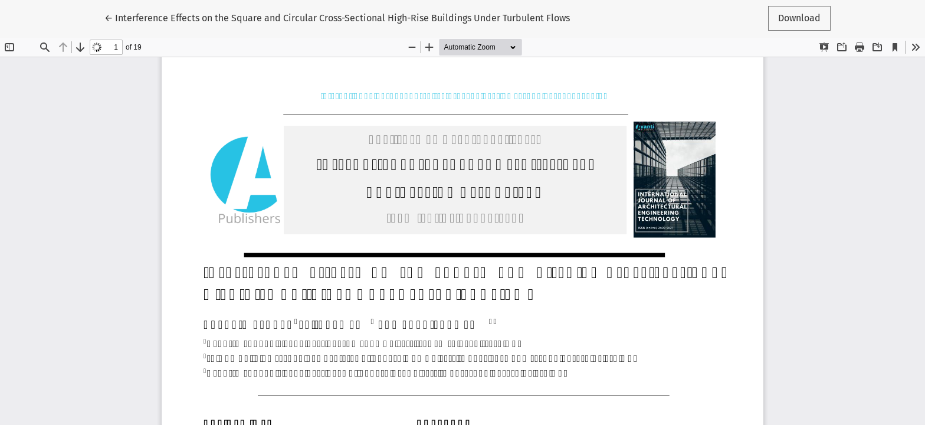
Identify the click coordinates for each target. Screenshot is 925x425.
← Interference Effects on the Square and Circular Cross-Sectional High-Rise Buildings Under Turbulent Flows (337, 17)
